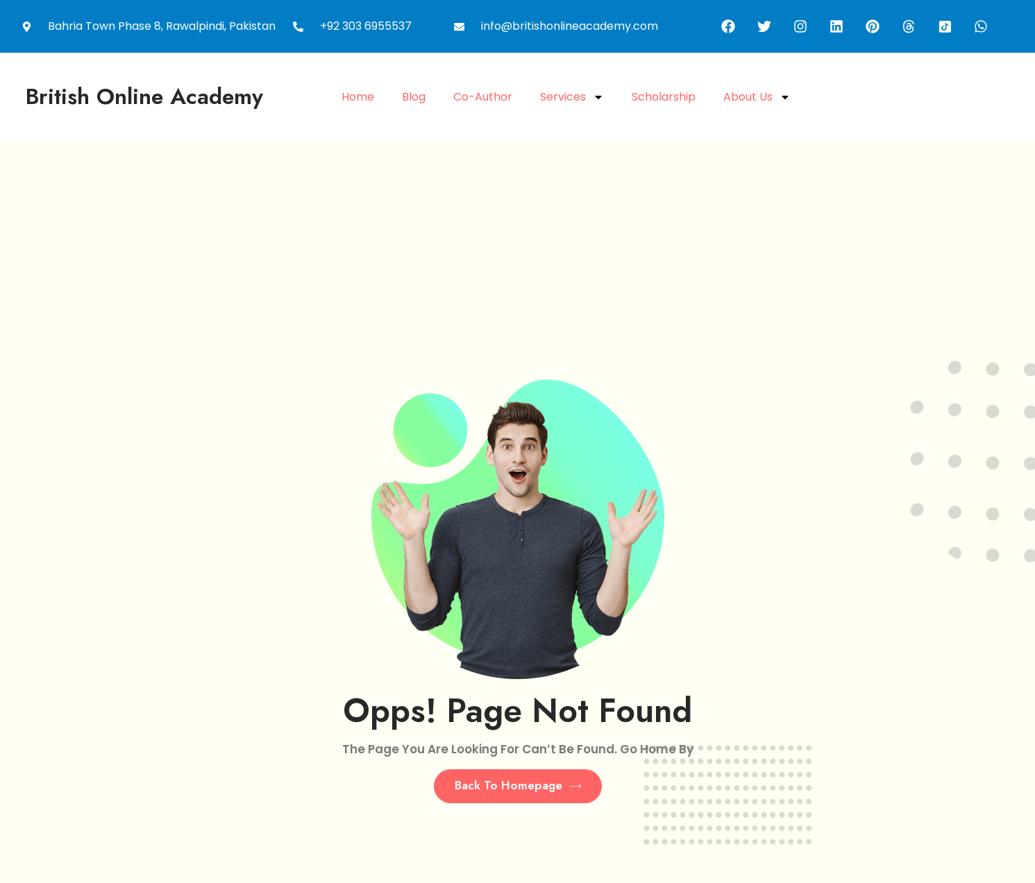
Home (358, 97)
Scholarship (664, 97)
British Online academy (144, 96)
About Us (757, 97)
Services (572, 97)
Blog (414, 97)
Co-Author (482, 97)
